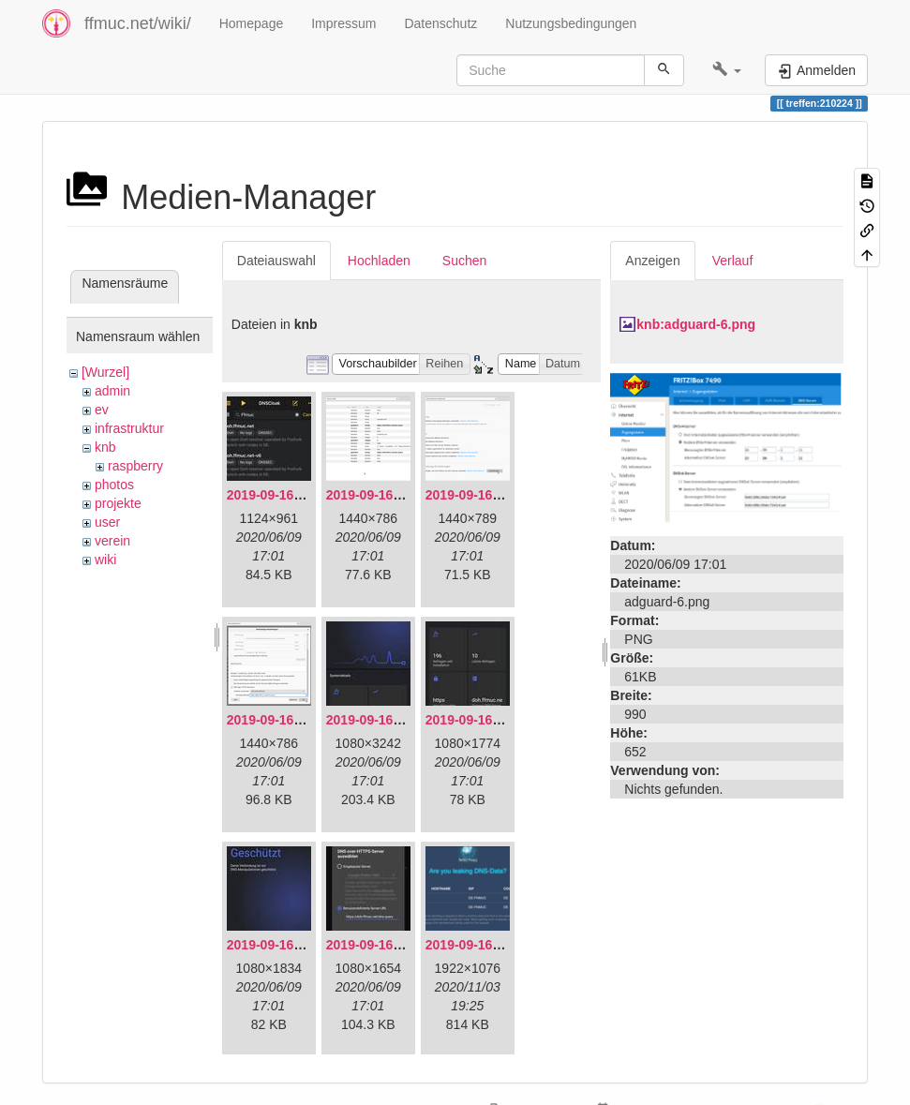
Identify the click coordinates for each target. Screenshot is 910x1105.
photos (114, 484)
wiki (105, 559)
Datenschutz (440, 23)
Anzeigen (652, 260)
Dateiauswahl (276, 260)
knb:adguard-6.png (695, 324)
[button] (726, 70)
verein (112, 540)
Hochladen (379, 260)
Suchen (464, 260)
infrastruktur (129, 428)
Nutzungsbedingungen (570, 23)
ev (102, 409)
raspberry (135, 465)
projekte (118, 503)
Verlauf (732, 260)
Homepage (251, 23)
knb (105, 447)
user (107, 522)
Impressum (343, 23)
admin (112, 390)
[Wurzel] (105, 372)
